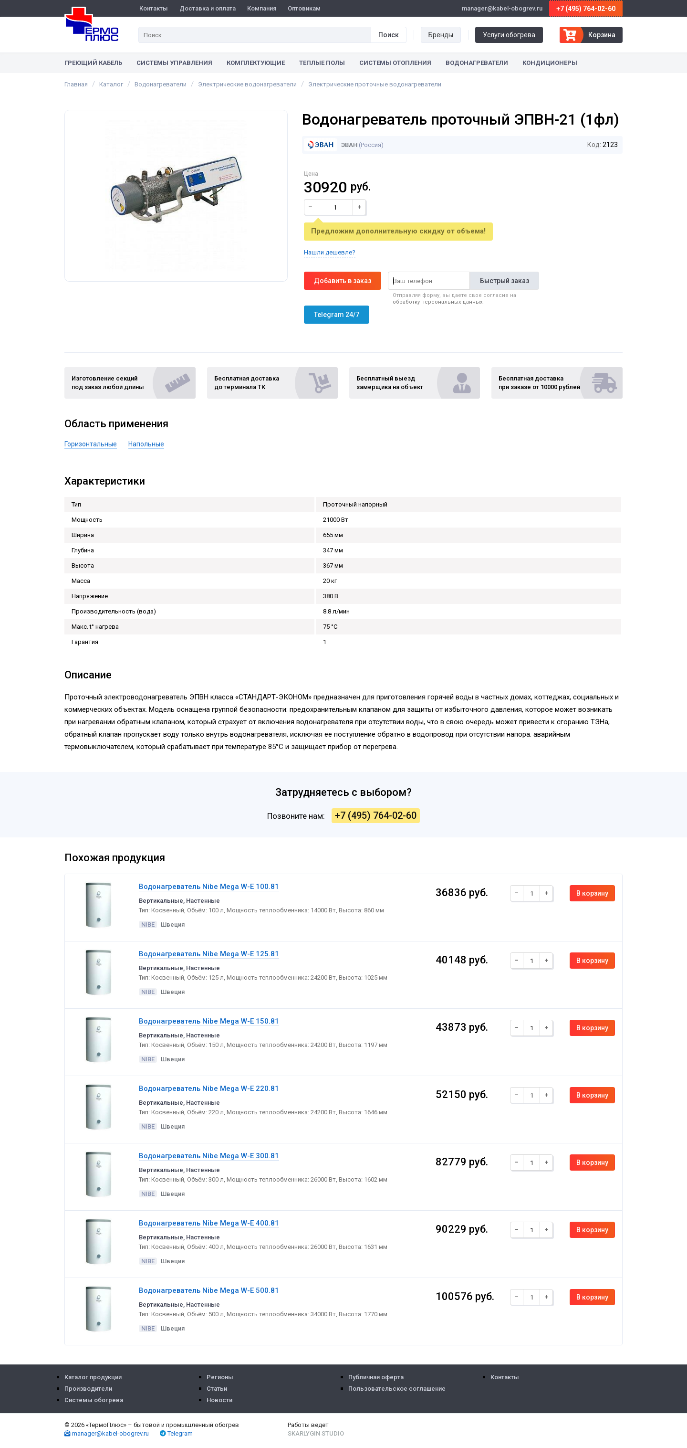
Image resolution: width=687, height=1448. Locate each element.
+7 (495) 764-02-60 (585, 8)
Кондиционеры (549, 62)
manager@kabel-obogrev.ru (106, 1433)
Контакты (153, 8)
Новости (219, 1400)
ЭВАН (330, 144)
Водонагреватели (477, 62)
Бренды (440, 35)
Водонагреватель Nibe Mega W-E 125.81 (209, 954)
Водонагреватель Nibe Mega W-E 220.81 (209, 1088)
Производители (88, 1388)
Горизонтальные (90, 444)
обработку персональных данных (437, 302)
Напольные (146, 444)
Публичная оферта (376, 1377)
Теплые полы (322, 62)
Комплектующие (256, 62)
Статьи (217, 1388)
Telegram (176, 1433)
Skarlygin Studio (316, 1433)
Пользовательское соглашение (397, 1388)
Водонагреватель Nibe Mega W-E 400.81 (209, 1223)
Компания (261, 8)
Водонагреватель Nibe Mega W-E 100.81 (209, 886)
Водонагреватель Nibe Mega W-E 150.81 (209, 1021)
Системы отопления (395, 62)
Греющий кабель (93, 62)
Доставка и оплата (207, 8)
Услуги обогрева (509, 35)
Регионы (220, 1377)
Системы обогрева (93, 1400)
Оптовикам (304, 8)
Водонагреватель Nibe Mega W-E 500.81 (209, 1290)
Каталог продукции (93, 1377)
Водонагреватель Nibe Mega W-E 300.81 (209, 1156)
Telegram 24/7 (336, 314)
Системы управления (174, 62)
